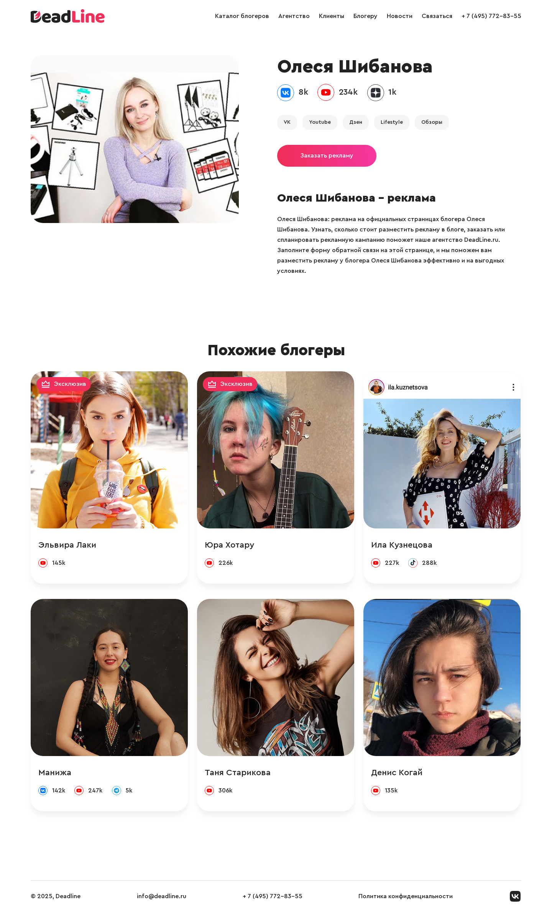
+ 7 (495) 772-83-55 (491, 16)
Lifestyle (392, 122)
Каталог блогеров (242, 16)
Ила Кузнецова (401, 545)
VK (287, 122)
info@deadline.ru (161, 896)
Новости (399, 16)
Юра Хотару (229, 545)
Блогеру (365, 16)
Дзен (355, 122)
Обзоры (431, 122)
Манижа (54, 772)
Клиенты (331, 16)
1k (392, 92)
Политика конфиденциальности (405, 896)
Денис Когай (396, 772)
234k (348, 92)
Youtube (320, 122)
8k (303, 92)
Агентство (294, 16)
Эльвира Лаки (67, 545)
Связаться (437, 16)
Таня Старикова (238, 772)
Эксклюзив (70, 384)
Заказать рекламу (326, 156)
